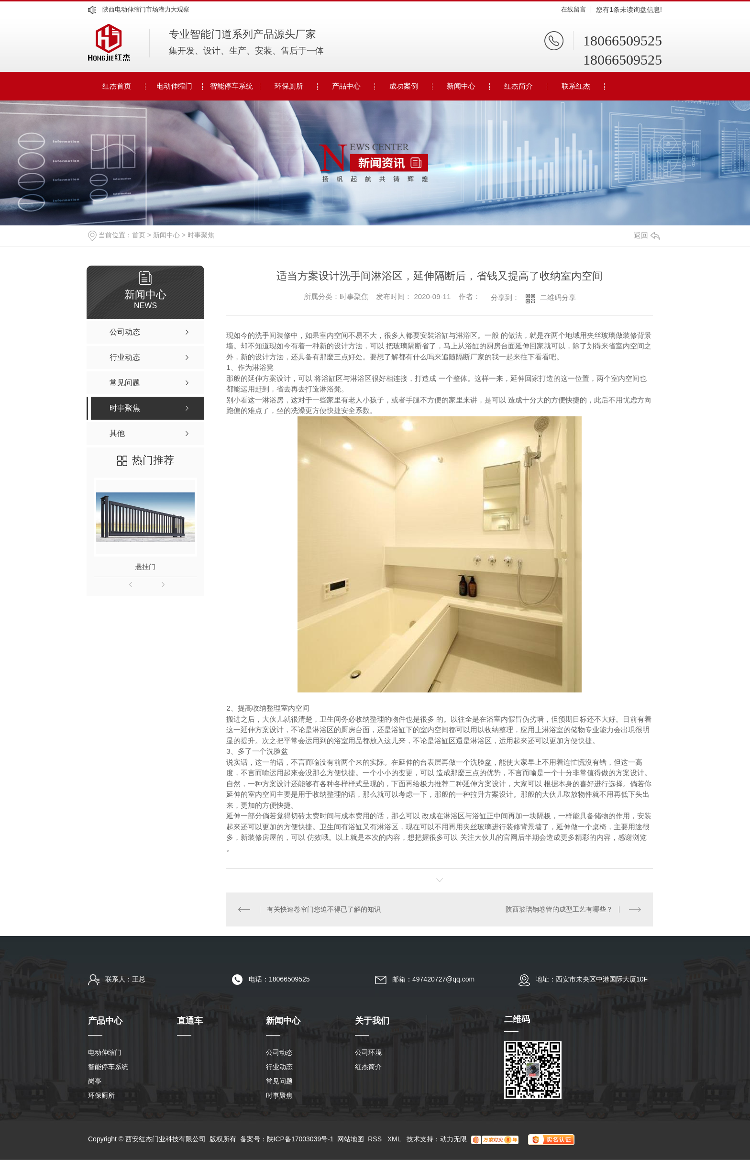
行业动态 (279, 1067)
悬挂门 (145, 566)
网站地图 (350, 1139)
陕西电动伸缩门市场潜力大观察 (145, 9)
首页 (138, 235)
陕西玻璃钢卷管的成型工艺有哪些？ (559, 909)
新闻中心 (461, 86)
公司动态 (279, 1052)
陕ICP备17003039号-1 (300, 1139)
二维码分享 (558, 297)
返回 (647, 235)
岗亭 (94, 1081)
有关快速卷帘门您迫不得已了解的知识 (324, 909)
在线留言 (573, 9)
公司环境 (368, 1052)
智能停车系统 (231, 86)
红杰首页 (116, 86)
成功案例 (403, 86)
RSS (376, 1139)
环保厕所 (289, 86)
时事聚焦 (201, 235)
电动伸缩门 (174, 86)
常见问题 (279, 1081)
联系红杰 (576, 86)
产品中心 (346, 86)
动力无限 (453, 1139)
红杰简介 (518, 86)
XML (395, 1139)
